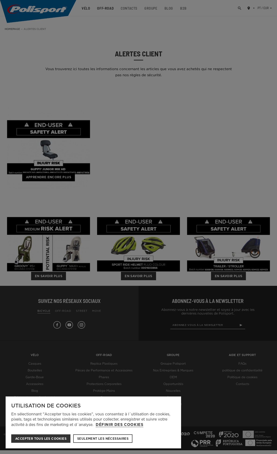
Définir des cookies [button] (119, 425)
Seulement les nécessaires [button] (102, 438)
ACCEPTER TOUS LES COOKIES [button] (40, 438)
